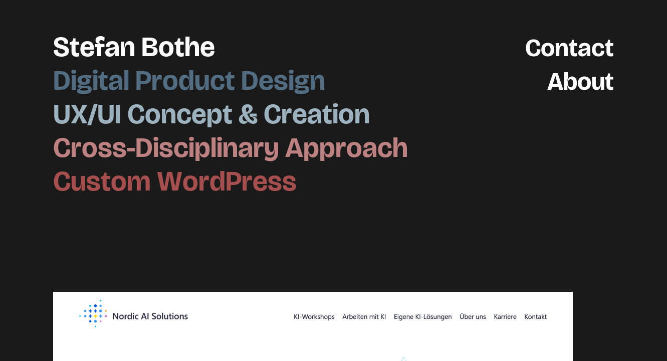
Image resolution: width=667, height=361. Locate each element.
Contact (564, 47)
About (576, 80)
